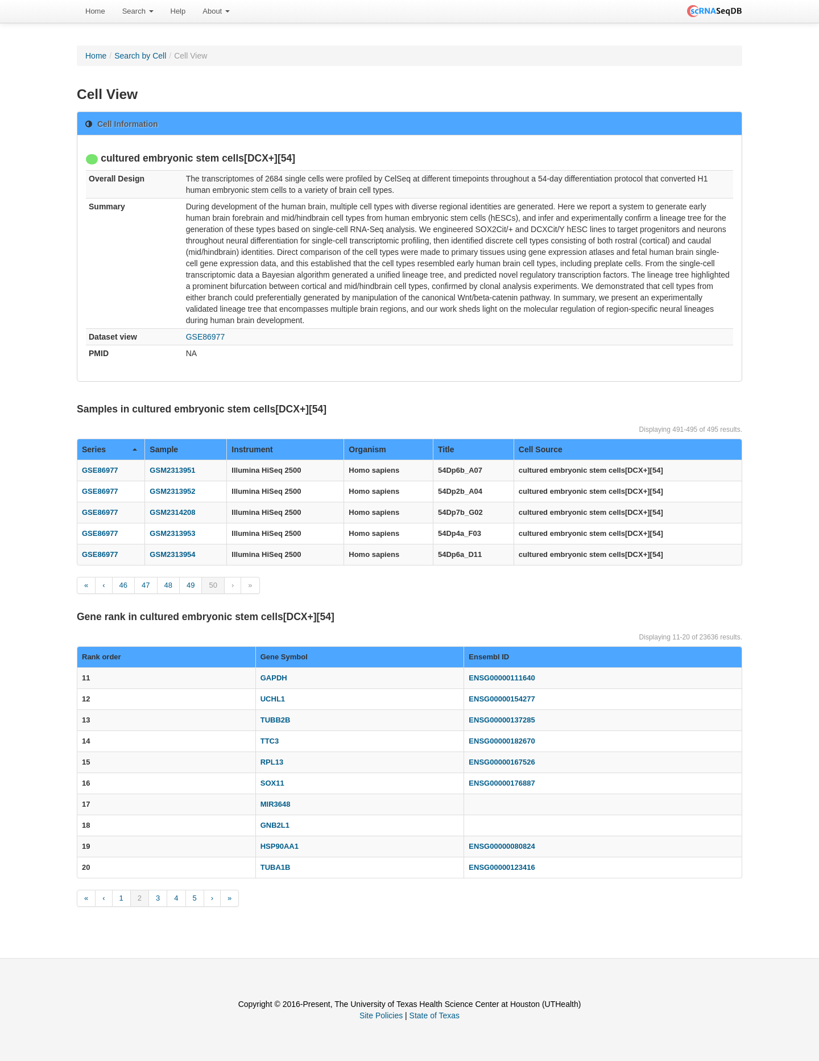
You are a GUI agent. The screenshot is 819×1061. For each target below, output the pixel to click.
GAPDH (273, 678)
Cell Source (540, 449)
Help (178, 11)
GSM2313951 (172, 470)
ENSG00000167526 (502, 762)
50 (213, 585)
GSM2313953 (172, 533)
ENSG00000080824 (502, 846)
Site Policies (381, 1015)
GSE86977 (205, 336)
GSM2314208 (172, 512)
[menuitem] (95, 11)
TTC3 (269, 741)
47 (146, 585)
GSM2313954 (172, 554)
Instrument (251, 449)
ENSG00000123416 (502, 867)
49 (191, 585)
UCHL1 (272, 699)
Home (95, 11)
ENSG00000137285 (502, 720)
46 (123, 585)
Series (109, 449)
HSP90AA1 (279, 846)
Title (446, 449)
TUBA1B (275, 867)
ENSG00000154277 (502, 699)
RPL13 (271, 762)
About (216, 11)
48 (168, 585)
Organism (367, 449)
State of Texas (435, 1015)
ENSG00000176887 (502, 783)
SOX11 (272, 783)
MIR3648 (275, 804)
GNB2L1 (274, 825)
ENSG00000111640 (502, 678)
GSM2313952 (172, 491)
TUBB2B (275, 720)
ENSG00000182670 (502, 741)
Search (138, 11)
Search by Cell (140, 55)
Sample (164, 449)
